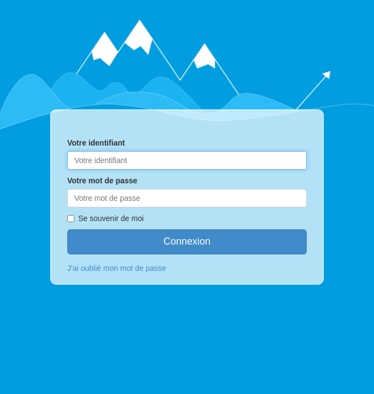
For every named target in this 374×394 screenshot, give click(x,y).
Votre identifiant (96, 142)
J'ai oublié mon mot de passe (116, 268)
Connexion (187, 241)
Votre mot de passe (102, 180)
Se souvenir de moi (105, 218)
